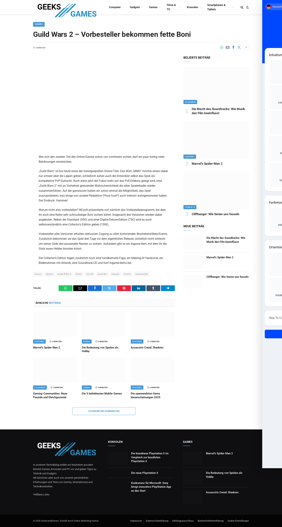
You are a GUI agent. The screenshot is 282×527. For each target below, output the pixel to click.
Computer (115, 7)
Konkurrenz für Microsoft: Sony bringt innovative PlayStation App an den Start (151, 486)
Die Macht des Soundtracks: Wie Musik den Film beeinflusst (218, 111)
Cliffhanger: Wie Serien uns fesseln (215, 214)
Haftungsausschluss (183, 520)
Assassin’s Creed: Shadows (147, 347)
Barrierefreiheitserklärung (211, 520)
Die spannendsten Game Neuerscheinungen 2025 (145, 395)
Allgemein (40, 388)
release (115, 274)
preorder (102, 274)
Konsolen (192, 7)
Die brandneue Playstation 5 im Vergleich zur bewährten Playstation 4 (150, 457)
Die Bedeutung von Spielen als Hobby (100, 349)
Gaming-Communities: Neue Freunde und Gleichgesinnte (50, 395)
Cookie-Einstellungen (238, 520)
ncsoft (89, 274)
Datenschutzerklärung (157, 520)
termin (127, 274)
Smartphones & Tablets (216, 7)
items (79, 274)
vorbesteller (141, 274)
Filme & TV (171, 7)
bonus (38, 274)
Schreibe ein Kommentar (104, 411)
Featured (39, 341)
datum (49, 274)
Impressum (136, 520)
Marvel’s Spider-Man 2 (46, 347)
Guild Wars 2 (64, 274)
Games (153, 7)
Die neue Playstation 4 (144, 473)
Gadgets (135, 7)
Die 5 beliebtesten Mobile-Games (102, 393)
